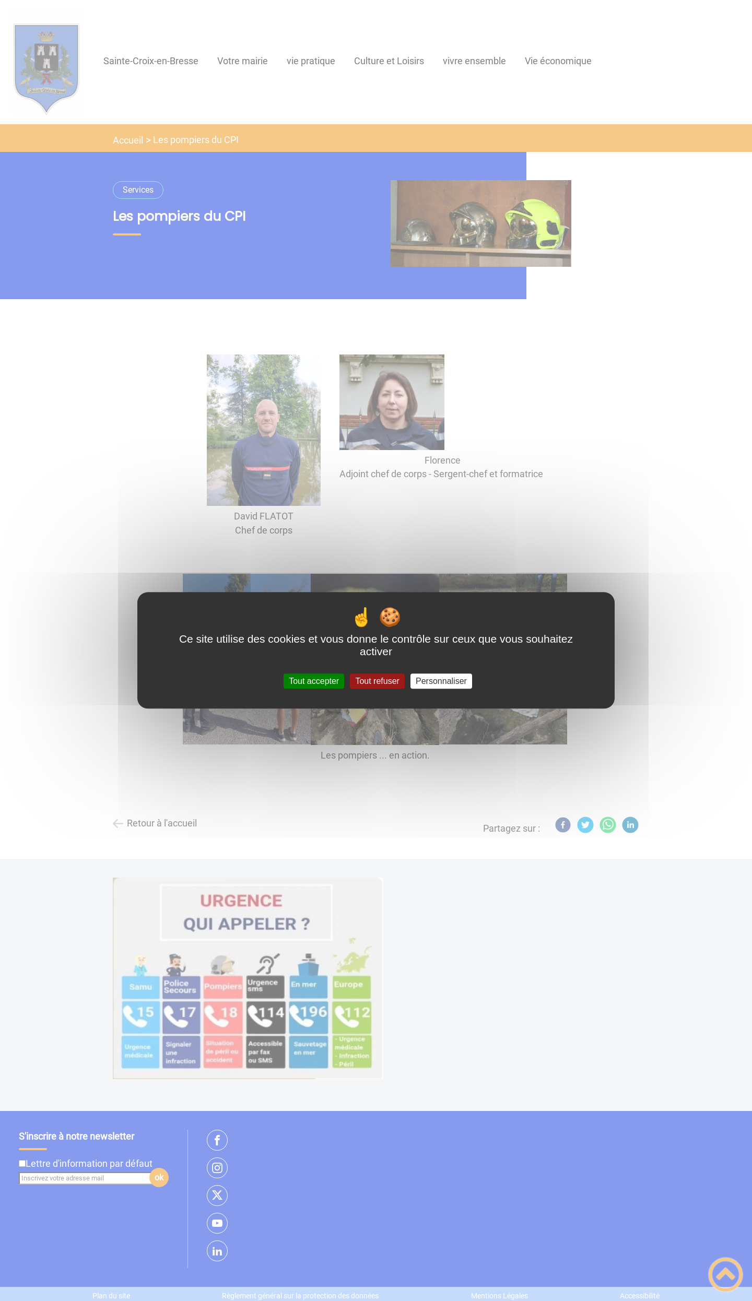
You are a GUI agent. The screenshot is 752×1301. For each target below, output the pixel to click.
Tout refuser (377, 681)
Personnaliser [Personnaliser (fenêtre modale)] (441, 681)
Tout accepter (314, 681)
